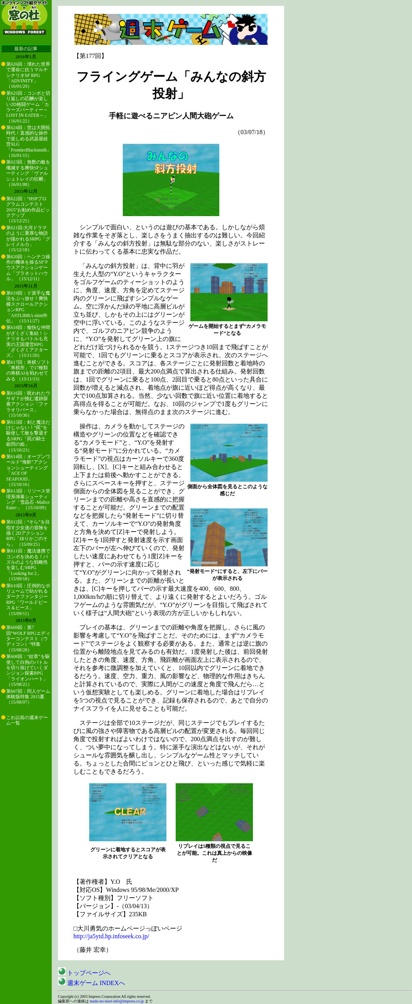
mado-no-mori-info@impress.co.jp (117, 1001)
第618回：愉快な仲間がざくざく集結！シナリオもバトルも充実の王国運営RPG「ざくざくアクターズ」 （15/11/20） (28, 341)
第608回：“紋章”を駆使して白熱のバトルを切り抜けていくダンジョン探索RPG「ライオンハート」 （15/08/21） (28, 670)
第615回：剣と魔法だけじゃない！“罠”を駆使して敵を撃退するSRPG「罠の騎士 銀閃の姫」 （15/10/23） (28, 436)
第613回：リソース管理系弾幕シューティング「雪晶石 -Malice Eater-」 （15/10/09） (28, 499)
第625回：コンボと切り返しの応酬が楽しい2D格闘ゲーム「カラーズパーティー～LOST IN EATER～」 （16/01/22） (28, 107)
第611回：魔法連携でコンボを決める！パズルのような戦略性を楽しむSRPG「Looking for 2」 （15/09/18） (28, 564)
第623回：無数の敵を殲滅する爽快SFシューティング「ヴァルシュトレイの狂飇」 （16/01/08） (28, 173)
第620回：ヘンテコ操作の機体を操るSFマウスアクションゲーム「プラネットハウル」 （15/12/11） (28, 268)
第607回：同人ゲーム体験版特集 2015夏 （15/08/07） (28, 697)
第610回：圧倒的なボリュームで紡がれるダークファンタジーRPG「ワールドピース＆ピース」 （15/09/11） (28, 599)
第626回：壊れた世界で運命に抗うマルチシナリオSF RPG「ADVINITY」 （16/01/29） (28, 75)
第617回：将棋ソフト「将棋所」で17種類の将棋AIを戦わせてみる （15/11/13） (28, 371)
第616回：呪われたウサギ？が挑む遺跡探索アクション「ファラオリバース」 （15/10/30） (28, 404)
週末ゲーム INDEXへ (91, 983)
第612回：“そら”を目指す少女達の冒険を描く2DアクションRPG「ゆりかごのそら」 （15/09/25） (28, 533)
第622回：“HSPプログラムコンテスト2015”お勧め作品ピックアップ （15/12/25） (28, 210)
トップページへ (84, 973)
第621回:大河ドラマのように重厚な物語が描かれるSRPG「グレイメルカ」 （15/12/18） (28, 239)
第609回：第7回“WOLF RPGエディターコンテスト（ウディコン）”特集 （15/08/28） (28, 639)
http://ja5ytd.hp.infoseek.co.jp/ (111, 936)
